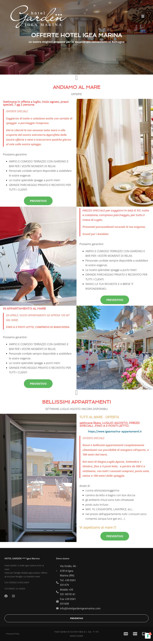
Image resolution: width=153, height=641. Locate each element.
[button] (143, 16)
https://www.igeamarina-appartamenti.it (114, 431)
